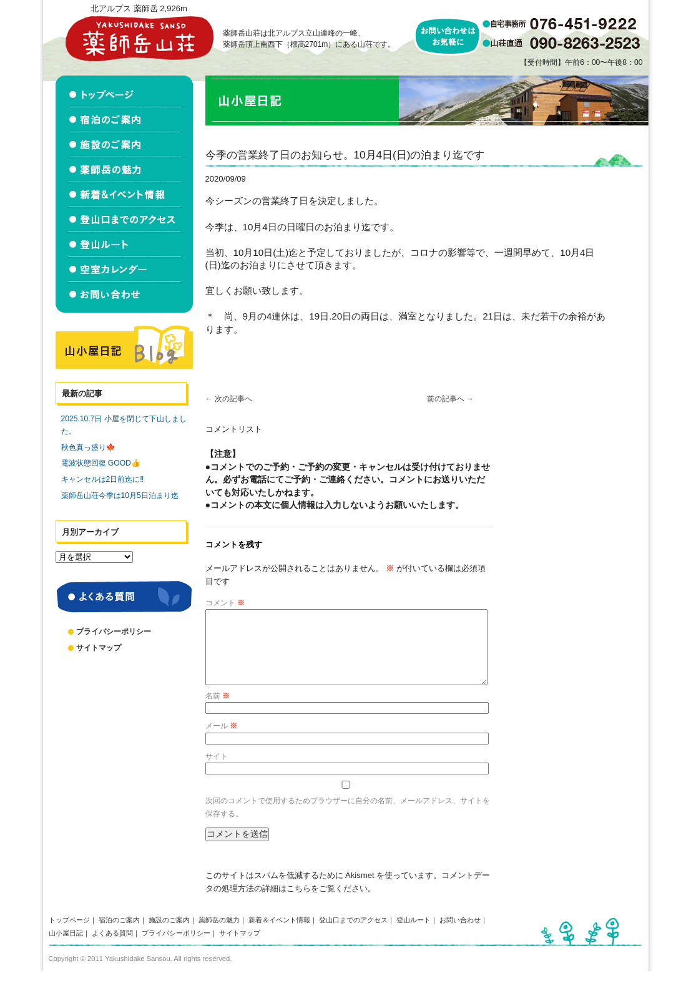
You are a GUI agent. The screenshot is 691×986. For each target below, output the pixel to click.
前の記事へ (450, 398)
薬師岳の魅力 (219, 935)
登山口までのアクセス (353, 935)
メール (221, 740)
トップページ (69, 935)
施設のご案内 (169, 935)
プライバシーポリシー (113, 631)
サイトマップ (98, 647)
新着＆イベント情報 (279, 935)
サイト (216, 771)
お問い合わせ (460, 935)
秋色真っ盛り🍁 (88, 447)
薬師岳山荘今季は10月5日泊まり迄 (120, 495)
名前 (217, 710)
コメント (225, 602)
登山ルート (413, 935)
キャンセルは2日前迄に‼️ (102, 479)
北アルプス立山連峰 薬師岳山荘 (139, 38)
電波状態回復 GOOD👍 (100, 463)
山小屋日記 (66, 948)
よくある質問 (112, 948)
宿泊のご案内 (119, 935)
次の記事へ (228, 398)
